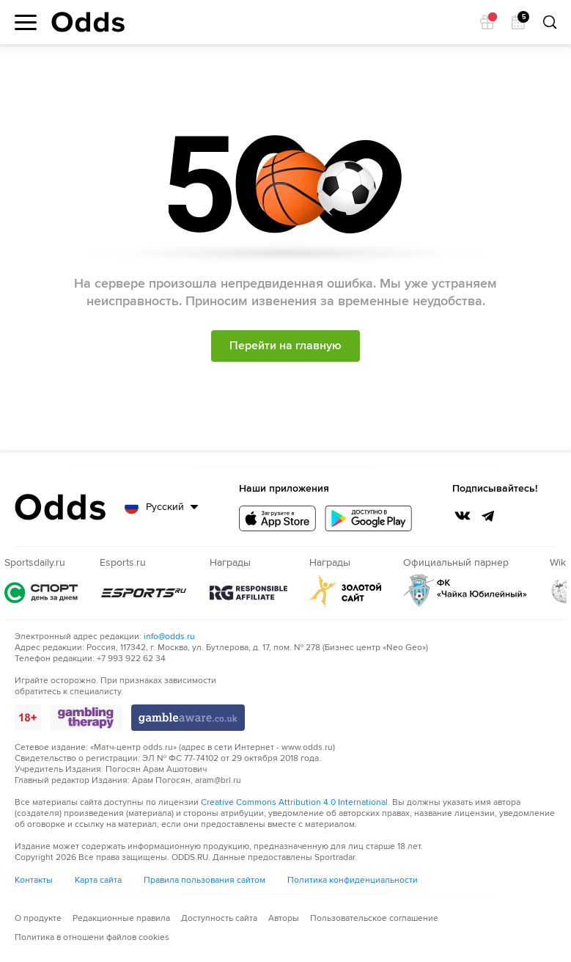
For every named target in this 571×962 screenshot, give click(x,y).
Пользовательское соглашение (374, 918)
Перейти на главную (285, 345)
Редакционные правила (121, 918)
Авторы (283, 918)
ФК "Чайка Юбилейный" (465, 590)
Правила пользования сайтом (204, 880)
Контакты (34, 880)
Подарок (491, 18)
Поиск (549, 22)
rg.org (248, 593)
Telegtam (488, 516)
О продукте (38, 918)
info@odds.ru (169, 636)
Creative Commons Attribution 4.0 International (294, 802)
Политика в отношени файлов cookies (92, 937)
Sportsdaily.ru (41, 592)
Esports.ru (144, 593)
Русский (165, 506)
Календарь (521, 19)
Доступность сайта (219, 918)
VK (462, 516)
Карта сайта (98, 880)
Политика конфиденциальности (352, 880)
